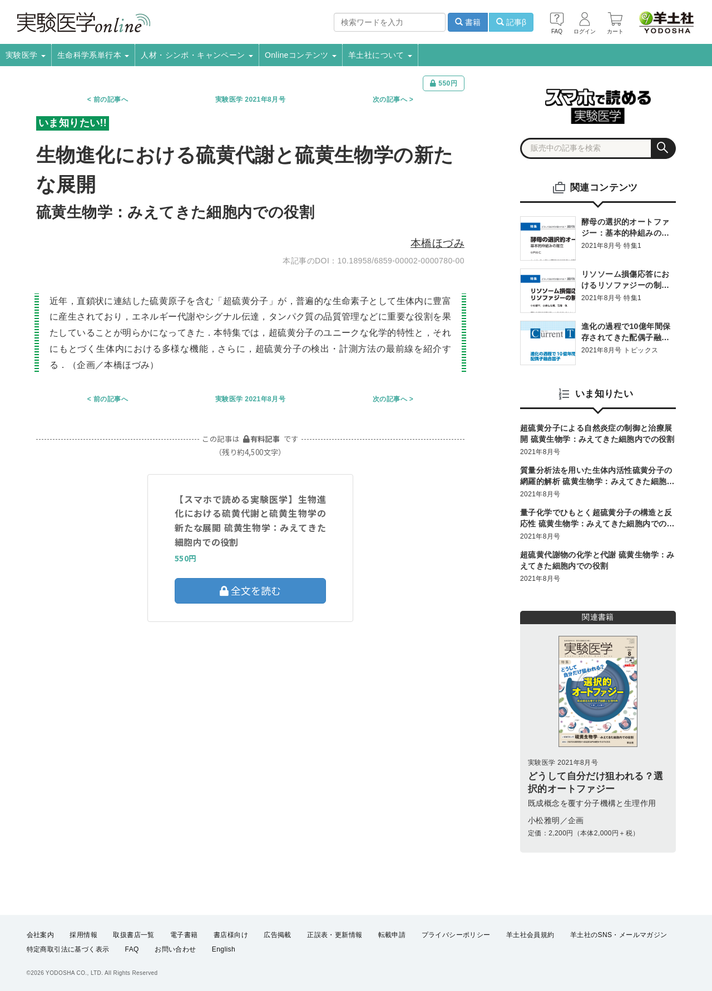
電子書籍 (184, 935)
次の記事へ (390, 99)
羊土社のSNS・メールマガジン (619, 935)
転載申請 (392, 935)
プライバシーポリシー (456, 935)
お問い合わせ (175, 950)
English (223, 950)
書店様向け (231, 935)
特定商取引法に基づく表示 (68, 950)
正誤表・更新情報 (334, 935)
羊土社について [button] (380, 55)
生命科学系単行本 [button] (93, 55)
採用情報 (83, 935)
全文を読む (250, 590)
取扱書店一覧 (133, 935)
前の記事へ (110, 99)
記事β (511, 22)
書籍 (468, 22)
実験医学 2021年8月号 (250, 99)
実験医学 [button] (26, 55)
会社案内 (41, 935)
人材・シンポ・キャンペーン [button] (197, 55)
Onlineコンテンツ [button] (301, 55)
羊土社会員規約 (530, 935)
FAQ (132, 950)
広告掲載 (277, 935)
